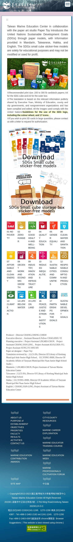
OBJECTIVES (17, 427)
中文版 (46, 483)
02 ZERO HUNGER (21, 236)
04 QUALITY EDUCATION (43, 238)
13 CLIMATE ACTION (11, 307)
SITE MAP (16, 483)
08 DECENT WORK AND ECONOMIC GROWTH (21, 274)
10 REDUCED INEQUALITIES (43, 269)
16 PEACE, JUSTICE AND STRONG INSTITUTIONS (43, 314)
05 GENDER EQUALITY (54, 238)
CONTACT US (17, 443)
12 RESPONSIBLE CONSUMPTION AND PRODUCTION (64, 272)
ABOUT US (16, 417)
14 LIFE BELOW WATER (21, 304)
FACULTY (15, 433)
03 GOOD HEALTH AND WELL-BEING (31, 239)
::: (7, 19)
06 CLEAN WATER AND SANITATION (64, 239)
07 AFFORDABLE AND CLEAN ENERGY (11, 271)
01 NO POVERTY (10, 234)
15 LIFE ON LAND (32, 304)
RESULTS (15, 437)
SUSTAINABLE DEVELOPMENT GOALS (64, 309)
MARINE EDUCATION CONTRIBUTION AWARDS (21, 458)
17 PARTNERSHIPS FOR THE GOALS (53, 311)
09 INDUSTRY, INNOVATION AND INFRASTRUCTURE (32, 274)
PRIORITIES (17, 430)
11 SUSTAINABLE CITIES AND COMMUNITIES (53, 272)
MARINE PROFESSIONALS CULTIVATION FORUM (54, 471)
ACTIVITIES (16, 440)
